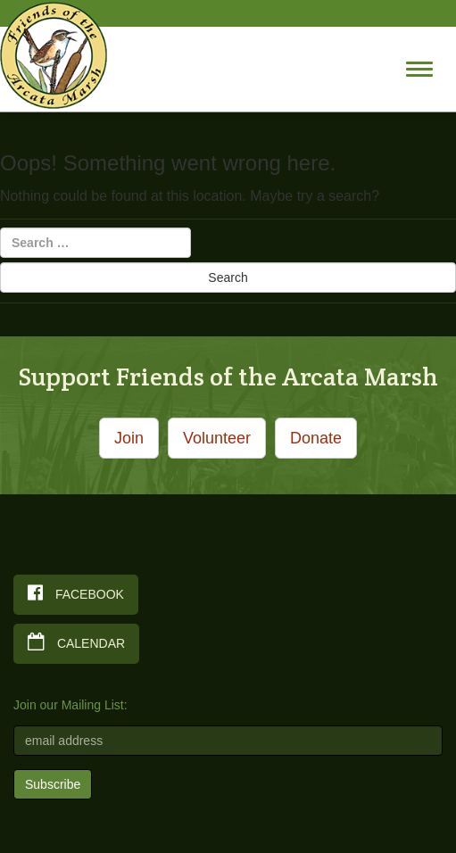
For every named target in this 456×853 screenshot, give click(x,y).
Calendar (76, 641)
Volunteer (217, 438)
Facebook (76, 592)
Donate (316, 438)
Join (129, 438)
